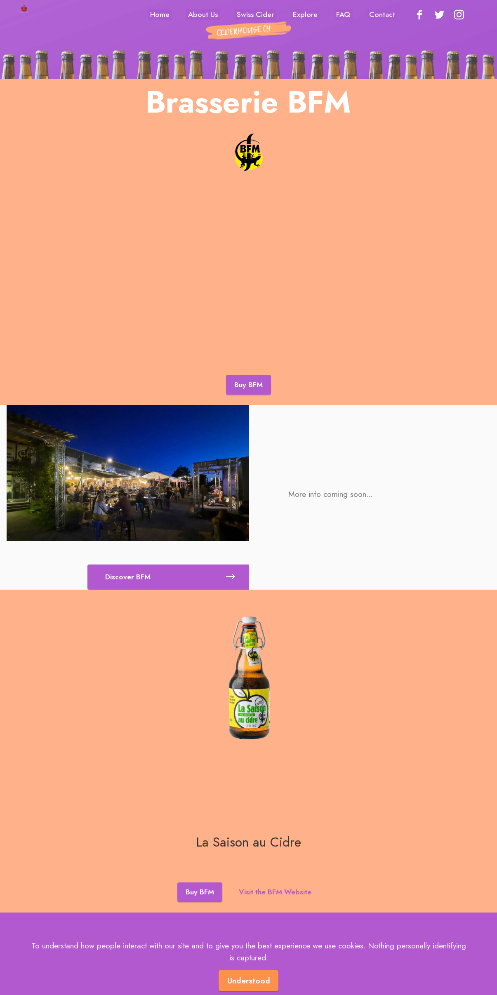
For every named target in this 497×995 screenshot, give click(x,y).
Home (160, 14)
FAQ (343, 14)
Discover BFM (170, 570)
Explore (305, 14)
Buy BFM (248, 384)
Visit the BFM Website (275, 885)
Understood (248, 980)
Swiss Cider (255, 14)
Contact (382, 14)
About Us (203, 14)
